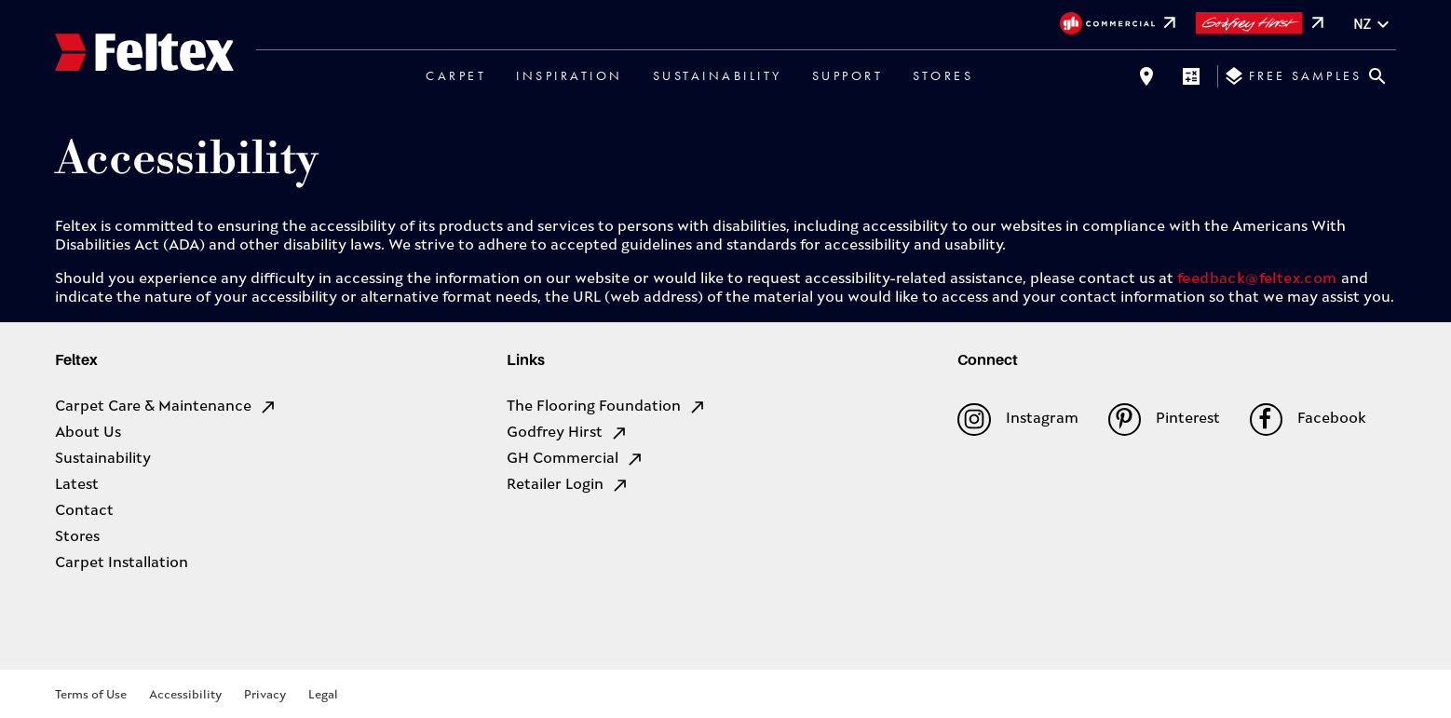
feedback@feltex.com (1257, 279)
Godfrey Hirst (568, 433)
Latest (77, 485)
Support (848, 75)
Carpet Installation (121, 563)
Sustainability (717, 75)
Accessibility (185, 695)
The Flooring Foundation (607, 407)
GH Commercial (575, 459)
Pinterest (1164, 419)
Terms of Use (91, 695)
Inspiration (569, 75)
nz (1374, 24)
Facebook (1308, 419)
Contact (84, 511)
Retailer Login (568, 485)
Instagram (1017, 419)
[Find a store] (1146, 76)
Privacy (265, 695)
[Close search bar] (1377, 76)
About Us (88, 433)
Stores (943, 75)
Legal (323, 695)
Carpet (456, 75)
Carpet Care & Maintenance (166, 407)
